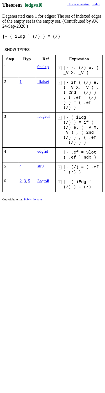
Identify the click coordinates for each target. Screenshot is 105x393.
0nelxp (43, 66)
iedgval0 (34, 5)
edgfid (43, 151)
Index (96, 4)
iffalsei (43, 81)
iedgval (44, 116)
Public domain (33, 199)
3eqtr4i (44, 181)
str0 (41, 166)
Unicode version (78, 4)
